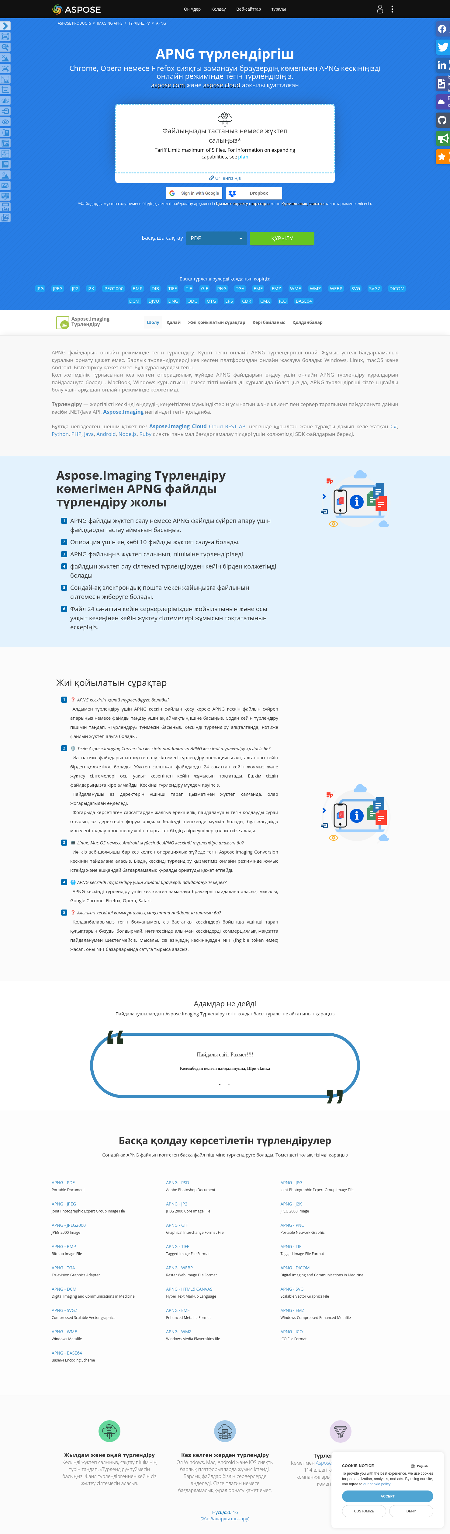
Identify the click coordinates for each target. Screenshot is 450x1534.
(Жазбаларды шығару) (225, 1518)
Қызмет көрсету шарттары (242, 203)
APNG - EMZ (292, 1310)
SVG (355, 288)
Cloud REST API (228, 426)
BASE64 (304, 301)
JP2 (75, 288)
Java (89, 433)
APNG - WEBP (179, 1268)
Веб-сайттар (248, 9)
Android (106, 433)
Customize (364, 1511)
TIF (189, 288)
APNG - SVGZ (64, 1310)
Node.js (128, 433)
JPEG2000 (113, 288)
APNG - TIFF (177, 1246)
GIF (204, 288)
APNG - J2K (291, 1204)
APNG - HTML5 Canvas (189, 1289)
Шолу (153, 322)
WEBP (336, 288)
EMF (258, 288)
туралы (279, 9)
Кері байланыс (269, 322)
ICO (283, 301)
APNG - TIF (290, 1246)
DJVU (154, 301)
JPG (40, 288)
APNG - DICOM (295, 1268)
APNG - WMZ (178, 1331)
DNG (173, 301)
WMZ (315, 288)
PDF (216, 238)
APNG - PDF (63, 1182)
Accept (388, 1496)
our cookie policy (376, 1484)
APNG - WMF (64, 1331)
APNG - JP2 (176, 1204)
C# (393, 426)
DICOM (397, 288)
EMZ (276, 288)
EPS (229, 301)
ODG (192, 301)
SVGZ (374, 288)
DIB (155, 288)
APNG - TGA (63, 1268)
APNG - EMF (177, 1310)
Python (60, 433)
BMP (137, 288)
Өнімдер (192, 9)
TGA (240, 288)
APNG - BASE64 (67, 1353)
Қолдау (218, 9)
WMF (295, 288)
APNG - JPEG (64, 1204)
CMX (265, 301)
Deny (411, 1511)
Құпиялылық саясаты (302, 203)
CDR (246, 301)
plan (243, 156)
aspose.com (168, 85)
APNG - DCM (64, 1289)
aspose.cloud (221, 85)
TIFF (172, 288)
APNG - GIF (177, 1225)
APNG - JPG (291, 1182)
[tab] (219, 1082)
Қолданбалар (307, 322)
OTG (211, 301)
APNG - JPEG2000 (69, 1225)
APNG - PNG (292, 1225)
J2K (91, 288)
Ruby (145, 433)
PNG (222, 288)
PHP (76, 433)
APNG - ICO (291, 1331)
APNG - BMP (64, 1246)
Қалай (174, 322)
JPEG (58, 288)
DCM (134, 301)
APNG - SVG (291, 1289)
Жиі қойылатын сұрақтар (216, 322)
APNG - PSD (177, 1182)
